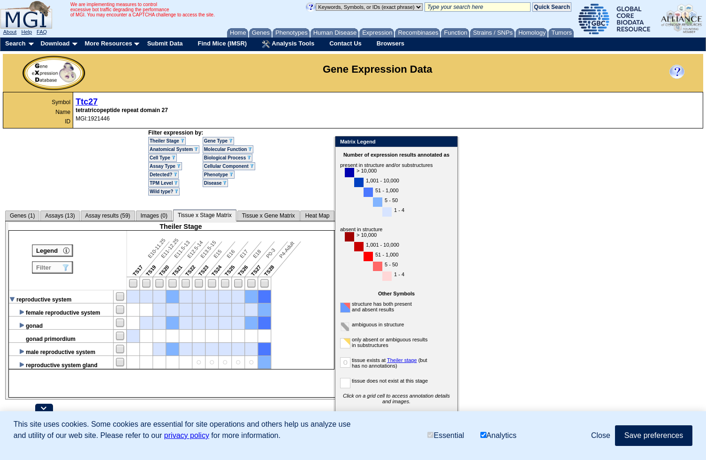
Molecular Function (228, 149)
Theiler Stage (167, 140)
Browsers (390, 43)
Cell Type (162, 157)
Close (470, 142)
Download (54, 43)
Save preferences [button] (653, 435)
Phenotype (218, 174)
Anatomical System (174, 149)
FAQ (42, 32)
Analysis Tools (288, 44)
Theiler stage (424, 360)
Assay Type (165, 166)
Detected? (163, 174)
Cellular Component (229, 166)
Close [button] (600, 435)
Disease (215, 183)
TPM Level (164, 183)
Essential (445, 435)
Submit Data (165, 43)
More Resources (108, 43)
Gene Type (218, 140)
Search (15, 43)
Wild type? (164, 191)
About (10, 32)
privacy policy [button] (186, 435)
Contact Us (345, 43)
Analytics (498, 435)
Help (26, 32)
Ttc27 (87, 101)
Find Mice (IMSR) (222, 43)
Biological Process (227, 157)
